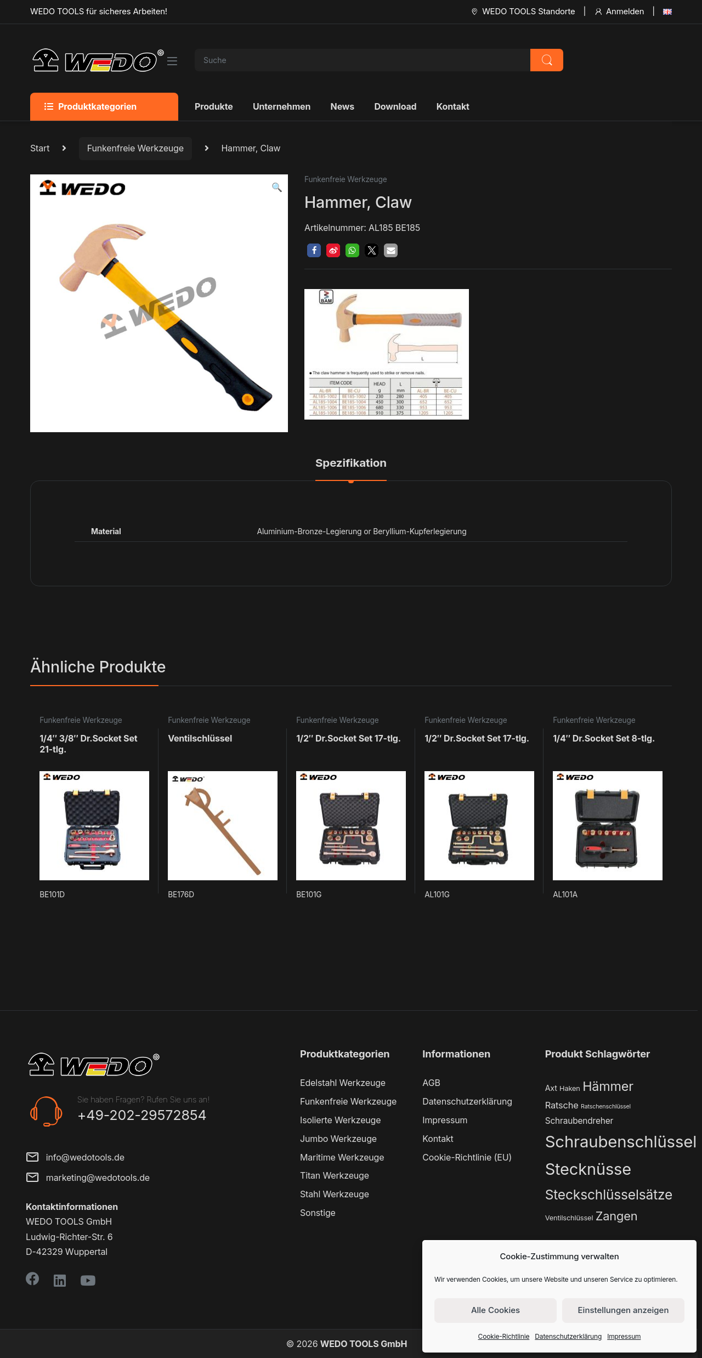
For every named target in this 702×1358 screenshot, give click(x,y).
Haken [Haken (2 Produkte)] (569, 1088)
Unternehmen (281, 106)
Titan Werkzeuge (334, 1175)
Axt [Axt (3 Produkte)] (551, 1088)
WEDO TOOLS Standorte (522, 11)
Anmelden (619, 11)
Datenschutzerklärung (568, 1336)
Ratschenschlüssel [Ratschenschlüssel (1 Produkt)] (606, 1106)
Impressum (624, 1336)
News (342, 106)
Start (39, 148)
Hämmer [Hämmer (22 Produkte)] (607, 1086)
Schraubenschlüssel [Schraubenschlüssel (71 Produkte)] (621, 1141)
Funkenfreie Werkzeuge (135, 148)
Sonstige (318, 1212)
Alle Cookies (495, 1310)
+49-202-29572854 (142, 1115)
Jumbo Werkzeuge (338, 1138)
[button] (276, 187)
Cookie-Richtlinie (504, 1336)
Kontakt (453, 106)
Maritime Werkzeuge (342, 1157)
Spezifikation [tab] (351, 463)
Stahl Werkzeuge (334, 1194)
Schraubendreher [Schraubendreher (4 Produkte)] (579, 1121)
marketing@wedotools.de (88, 1178)
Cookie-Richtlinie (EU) (467, 1157)
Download (395, 106)
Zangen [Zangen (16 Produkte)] (617, 1216)
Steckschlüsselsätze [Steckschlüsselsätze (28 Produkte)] (609, 1194)
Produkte (214, 106)
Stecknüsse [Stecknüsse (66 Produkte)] (588, 1169)
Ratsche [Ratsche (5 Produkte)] (562, 1105)
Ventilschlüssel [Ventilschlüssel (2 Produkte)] (569, 1218)
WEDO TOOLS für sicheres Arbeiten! (98, 11)
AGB (431, 1082)
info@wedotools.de (75, 1158)
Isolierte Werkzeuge (340, 1119)
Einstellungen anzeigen (623, 1310)
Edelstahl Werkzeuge (343, 1082)
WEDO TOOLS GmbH (363, 1343)
